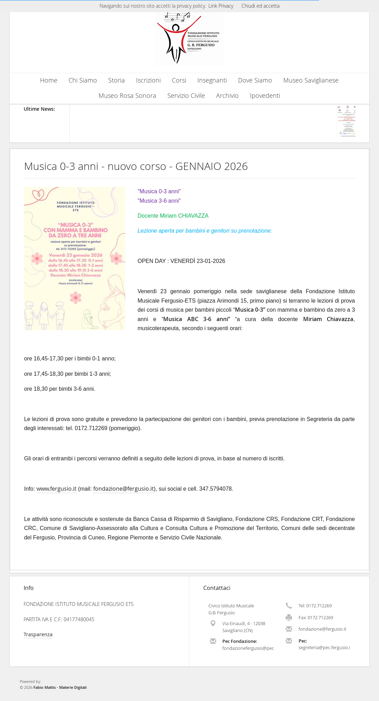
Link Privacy (220, 5)
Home (48, 80)
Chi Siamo (83, 80)
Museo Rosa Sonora (127, 96)
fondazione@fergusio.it (123, 488)
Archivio (227, 96)
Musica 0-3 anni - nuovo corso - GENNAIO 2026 (136, 166)
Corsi (179, 80)
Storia (116, 80)
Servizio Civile (186, 96)
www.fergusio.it (57, 488)
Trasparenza (38, 634)
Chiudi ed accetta (260, 5)
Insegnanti (212, 80)
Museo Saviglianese (311, 80)
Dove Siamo (255, 80)
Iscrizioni (148, 80)
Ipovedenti (265, 96)
